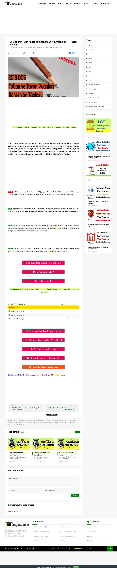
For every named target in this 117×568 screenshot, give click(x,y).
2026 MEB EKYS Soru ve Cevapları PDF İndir (98, 179)
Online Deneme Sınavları (40, 548)
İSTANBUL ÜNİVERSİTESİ (15, 321)
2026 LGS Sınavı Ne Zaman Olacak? (97, 135)
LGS (95, 3)
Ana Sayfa (42, 4)
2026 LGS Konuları (67, 534)
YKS (61, 3)
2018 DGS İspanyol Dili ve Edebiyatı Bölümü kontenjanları (29, 427)
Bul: (70, 304)
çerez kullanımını (57, 567)
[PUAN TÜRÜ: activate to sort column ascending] (52, 309)
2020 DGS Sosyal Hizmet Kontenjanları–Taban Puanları (42, 460)
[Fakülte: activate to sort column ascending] (30, 309)
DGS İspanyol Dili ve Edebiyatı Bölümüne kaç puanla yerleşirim (44, 429)
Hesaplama (106, 3)
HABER (52, 4)
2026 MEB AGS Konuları (68, 543)
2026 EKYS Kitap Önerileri (41, 543)
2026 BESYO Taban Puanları (41, 538)
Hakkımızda (92, 538)
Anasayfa (12, 47)
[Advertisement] (58, 21)
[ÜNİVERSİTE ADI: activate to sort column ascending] (15, 309)
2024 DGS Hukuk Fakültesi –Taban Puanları (19, 460)
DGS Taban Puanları (22, 47)
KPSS (77, 3)
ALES (87, 3)
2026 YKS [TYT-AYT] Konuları (42, 534)
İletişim (91, 548)
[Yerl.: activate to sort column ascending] (66, 309)
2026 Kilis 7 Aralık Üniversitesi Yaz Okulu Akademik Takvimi (99, 156)
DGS (69, 3)
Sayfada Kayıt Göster (16, 304)
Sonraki (75, 325)
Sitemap (64, 548)
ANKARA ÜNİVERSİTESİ (15, 315)
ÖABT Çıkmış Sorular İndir (69, 538)
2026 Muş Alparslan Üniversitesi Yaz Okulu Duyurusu (98, 247)
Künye (90, 543)
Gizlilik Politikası (93, 534)
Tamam (76, 566)
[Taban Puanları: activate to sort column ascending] (74, 309)
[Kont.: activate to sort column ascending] (59, 309)
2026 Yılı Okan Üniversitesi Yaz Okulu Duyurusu (98, 202)
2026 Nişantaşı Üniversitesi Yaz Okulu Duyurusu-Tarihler (98, 225)
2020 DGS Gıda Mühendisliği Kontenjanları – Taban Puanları (67, 460)
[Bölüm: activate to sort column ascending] (42, 309)
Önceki (70, 325)
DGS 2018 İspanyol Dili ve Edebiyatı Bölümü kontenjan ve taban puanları (58, 427)
